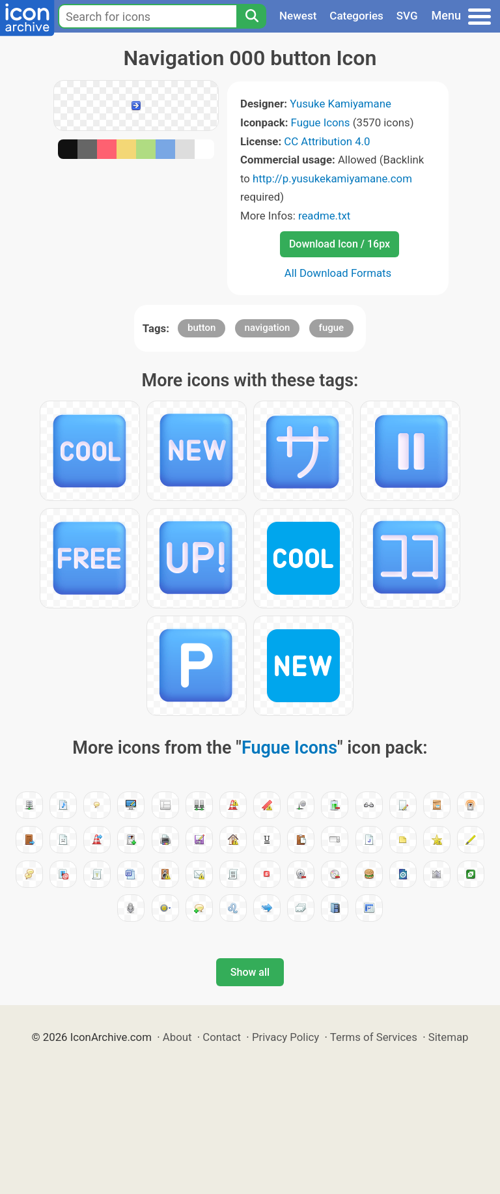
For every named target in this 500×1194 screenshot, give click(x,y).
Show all (250, 972)
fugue (331, 328)
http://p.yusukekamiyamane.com (332, 178)
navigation (267, 328)
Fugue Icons (320, 122)
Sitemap (448, 1037)
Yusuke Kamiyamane (340, 103)
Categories (356, 15)
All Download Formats (338, 272)
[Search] (251, 16)
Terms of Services (373, 1037)
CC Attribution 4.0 (327, 141)
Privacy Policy (285, 1037)
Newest (297, 15)
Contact (221, 1037)
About (177, 1037)
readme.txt (324, 215)
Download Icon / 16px (339, 244)
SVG (407, 15)
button (201, 328)
